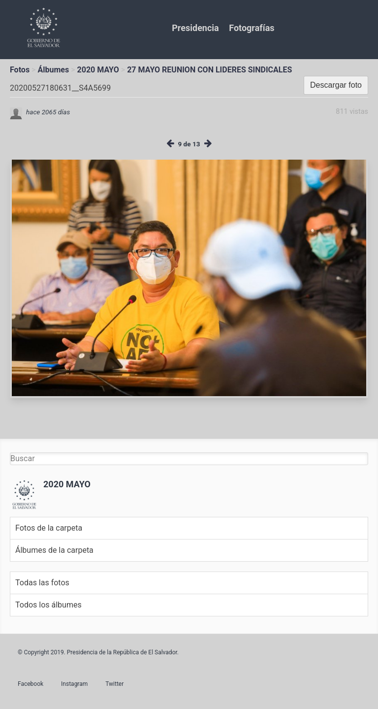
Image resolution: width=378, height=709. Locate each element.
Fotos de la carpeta (48, 528)
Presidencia (195, 28)
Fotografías (251, 28)
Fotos (20, 69)
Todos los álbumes (48, 604)
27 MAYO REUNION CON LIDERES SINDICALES (209, 69)
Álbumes (53, 69)
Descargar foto (336, 85)
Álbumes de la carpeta (54, 550)
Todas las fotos (42, 582)
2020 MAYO (98, 69)
